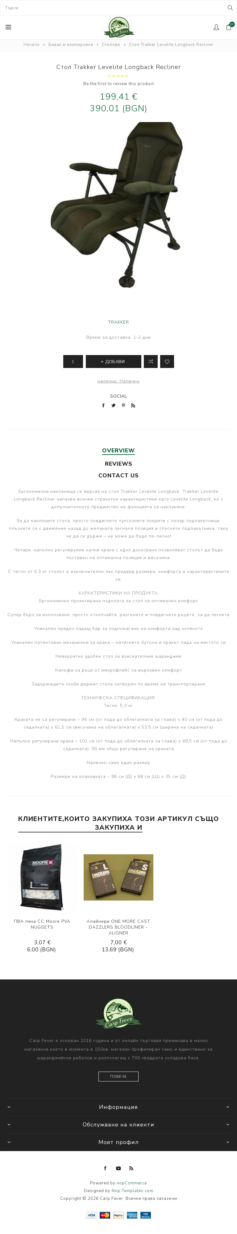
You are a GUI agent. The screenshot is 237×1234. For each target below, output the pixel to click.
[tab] (118, 450)
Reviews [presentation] (118, 464)
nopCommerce (132, 1183)
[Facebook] (105, 1168)
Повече (118, 1076)
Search (229, 7)
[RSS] (131, 1168)
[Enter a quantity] (73, 361)
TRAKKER (118, 322)
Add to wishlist (167, 361)
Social (118, 396)
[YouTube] (118, 1168)
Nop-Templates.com (132, 1191)
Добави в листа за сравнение (151, 361)
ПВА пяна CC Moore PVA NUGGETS (42, 924)
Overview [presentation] (118, 450)
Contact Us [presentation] (118, 475)
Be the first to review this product (118, 84)
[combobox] (118, 7)
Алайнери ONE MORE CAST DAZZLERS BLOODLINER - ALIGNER (118, 927)
